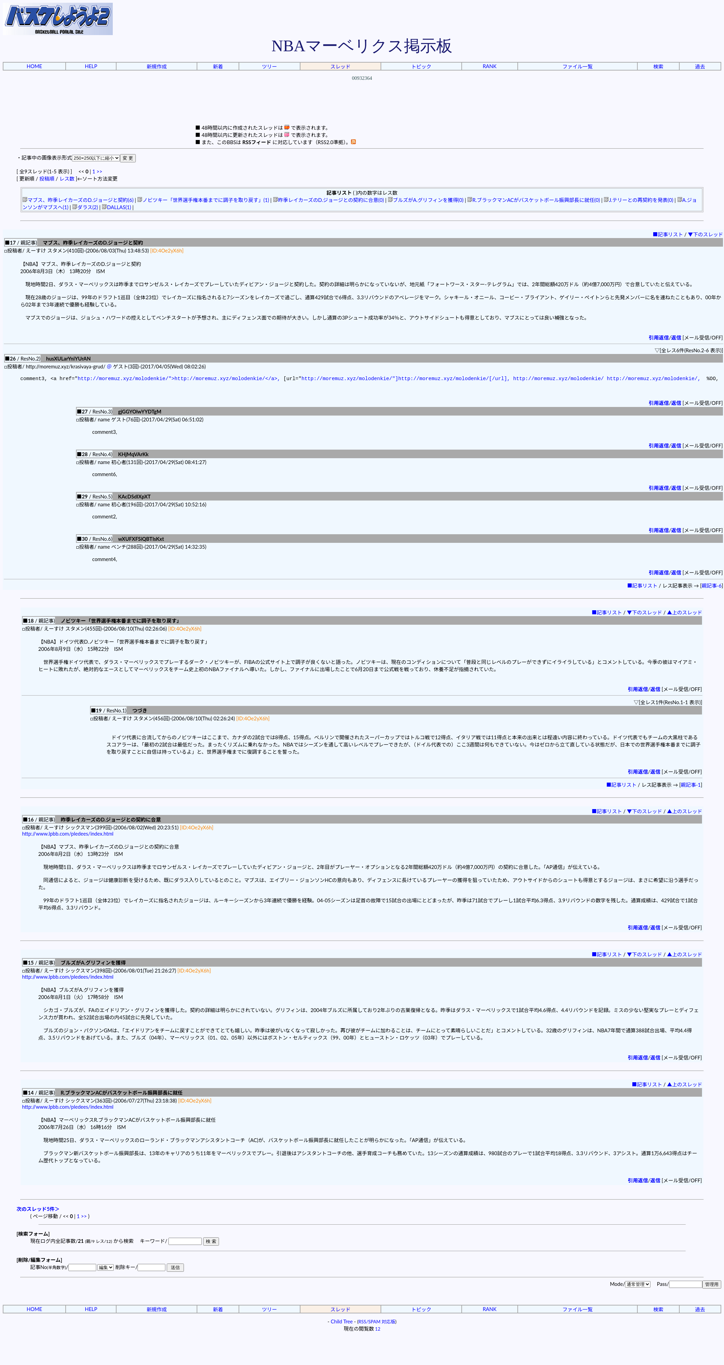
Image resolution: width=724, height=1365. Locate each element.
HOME (34, 66)
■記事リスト (668, 234)
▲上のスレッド (684, 614)
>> (99, 171)
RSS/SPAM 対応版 (377, 1323)
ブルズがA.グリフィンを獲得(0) (425, 200)
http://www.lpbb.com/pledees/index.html (67, 835)
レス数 (66, 179)
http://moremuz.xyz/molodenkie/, (654, 379)
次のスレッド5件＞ (38, 1210)
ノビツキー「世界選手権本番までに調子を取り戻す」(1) (203, 200)
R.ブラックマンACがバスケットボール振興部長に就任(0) (533, 200)
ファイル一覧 (577, 66)
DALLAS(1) (116, 207)
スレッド (340, 66)
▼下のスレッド (705, 234)
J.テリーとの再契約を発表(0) (638, 200)
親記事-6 (712, 587)
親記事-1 (691, 786)
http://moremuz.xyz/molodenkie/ (558, 379)
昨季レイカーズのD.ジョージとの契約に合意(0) (328, 200)
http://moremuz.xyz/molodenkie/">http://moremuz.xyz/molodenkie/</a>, (179, 379)
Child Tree (342, 1323)
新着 (218, 66)
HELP (91, 66)
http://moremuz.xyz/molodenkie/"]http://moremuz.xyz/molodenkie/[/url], (405, 379)
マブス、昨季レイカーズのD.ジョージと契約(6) (77, 200)
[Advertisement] (362, 108)
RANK (489, 66)
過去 (700, 66)
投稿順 (46, 179)
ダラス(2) (85, 207)
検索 (658, 66)
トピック (421, 66)
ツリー (269, 66)
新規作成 (156, 66)
